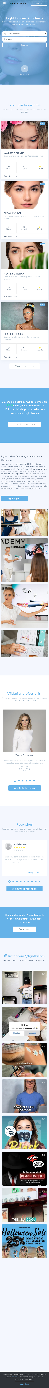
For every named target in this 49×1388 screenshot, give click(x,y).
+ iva (15, 176)
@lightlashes (35, 955)
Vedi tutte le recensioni (24, 888)
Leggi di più (14, 498)
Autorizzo (24, 1384)
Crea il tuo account (24, 424)
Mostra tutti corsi (24, 366)
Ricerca (24, 44)
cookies (14, 1377)
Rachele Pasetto (21, 844)
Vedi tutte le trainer (24, 788)
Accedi (39, 3)
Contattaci (24, 929)
